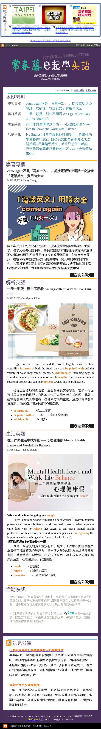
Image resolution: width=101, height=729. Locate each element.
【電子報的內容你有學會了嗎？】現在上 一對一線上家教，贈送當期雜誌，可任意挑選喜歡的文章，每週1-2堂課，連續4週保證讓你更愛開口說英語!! (51, 617)
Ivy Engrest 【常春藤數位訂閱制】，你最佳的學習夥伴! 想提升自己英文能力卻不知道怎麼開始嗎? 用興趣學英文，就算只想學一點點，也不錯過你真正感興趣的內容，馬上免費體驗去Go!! (51, 600)
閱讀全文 (81, 274)
